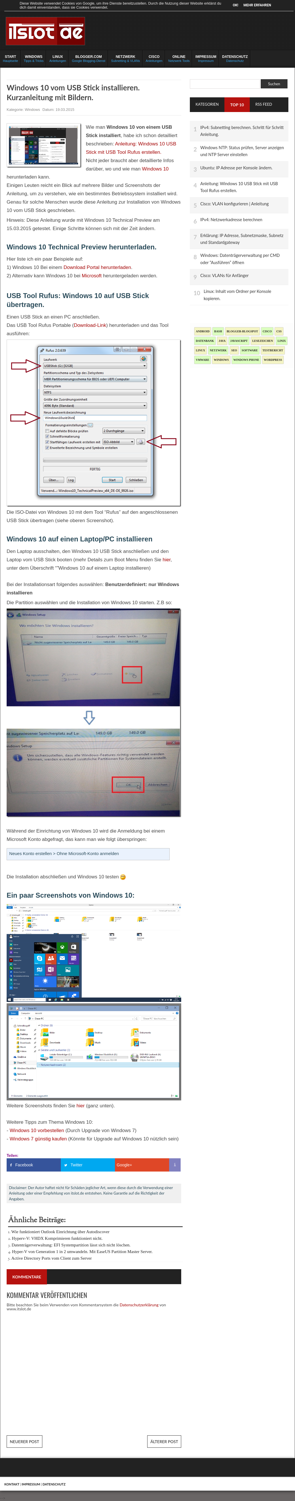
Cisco (267, 331)
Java (222, 340)
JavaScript (239, 340)
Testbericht (272, 350)
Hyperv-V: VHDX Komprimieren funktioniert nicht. (57, 1238)
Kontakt (11, 1484)
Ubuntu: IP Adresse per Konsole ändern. (236, 167)
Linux (200, 350)
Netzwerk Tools (179, 58)
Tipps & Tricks (34, 58)
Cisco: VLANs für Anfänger (224, 275)
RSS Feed (264, 104)
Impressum (205, 58)
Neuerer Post (24, 1441)
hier (166, 559)
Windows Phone (246, 359)
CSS (278, 331)
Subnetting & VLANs (125, 58)
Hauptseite (10, 58)
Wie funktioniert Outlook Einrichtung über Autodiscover (60, 1231)
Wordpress (273, 359)
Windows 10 (155, 169)
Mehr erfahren (257, 5)
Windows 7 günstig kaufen (38, 1139)
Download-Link (90, 325)
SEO (234, 350)
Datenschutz (235, 58)
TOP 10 (237, 104)
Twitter (76, 1165)
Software (250, 350)
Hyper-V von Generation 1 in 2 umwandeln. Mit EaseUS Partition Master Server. (82, 1251)
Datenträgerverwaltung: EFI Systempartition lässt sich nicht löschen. (71, 1245)
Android (203, 331)
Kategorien (207, 104)
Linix (281, 340)
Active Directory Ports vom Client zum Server (51, 1258)
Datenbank (205, 340)
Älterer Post (164, 1441)
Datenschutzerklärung (139, 1304)
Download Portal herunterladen (97, 267)
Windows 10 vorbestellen (37, 1130)
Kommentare (26, 1276)
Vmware (202, 359)
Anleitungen (57, 58)
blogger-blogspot (242, 331)
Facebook (24, 1165)
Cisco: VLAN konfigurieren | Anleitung (234, 203)
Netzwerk (218, 350)
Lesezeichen (262, 340)
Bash (218, 331)
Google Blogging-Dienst (88, 58)
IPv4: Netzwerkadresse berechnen (231, 219)
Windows (33, 109)
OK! (235, 5)
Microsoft (92, 275)
